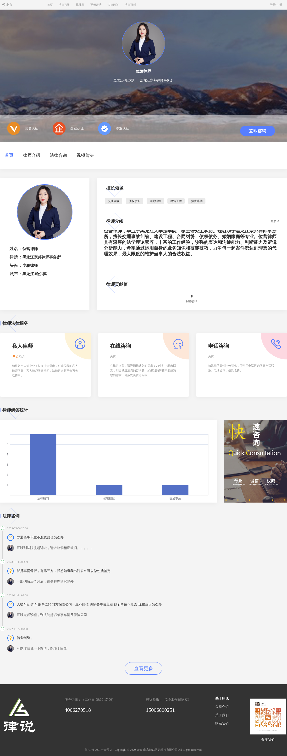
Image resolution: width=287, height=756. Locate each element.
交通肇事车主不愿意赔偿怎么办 (40, 537)
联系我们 (222, 723)
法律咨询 (64, 4)
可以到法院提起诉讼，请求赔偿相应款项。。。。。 (55, 548)
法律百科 (130, 4)
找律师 (80, 4)
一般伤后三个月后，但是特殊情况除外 (45, 581)
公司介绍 (222, 707)
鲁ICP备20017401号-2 (98, 749)
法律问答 (113, 4)
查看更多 (143, 668)
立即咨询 (257, 131)
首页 (50, 4)
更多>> (275, 221)
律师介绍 (31, 155)
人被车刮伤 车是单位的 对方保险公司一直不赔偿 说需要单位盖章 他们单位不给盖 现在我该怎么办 (89, 604)
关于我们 (222, 715)
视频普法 (96, 4)
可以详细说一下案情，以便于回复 (42, 648)
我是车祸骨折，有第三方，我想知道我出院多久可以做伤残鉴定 (63, 571)
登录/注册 (276, 4)
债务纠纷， (25, 638)
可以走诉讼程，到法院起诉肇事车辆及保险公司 (52, 615)
